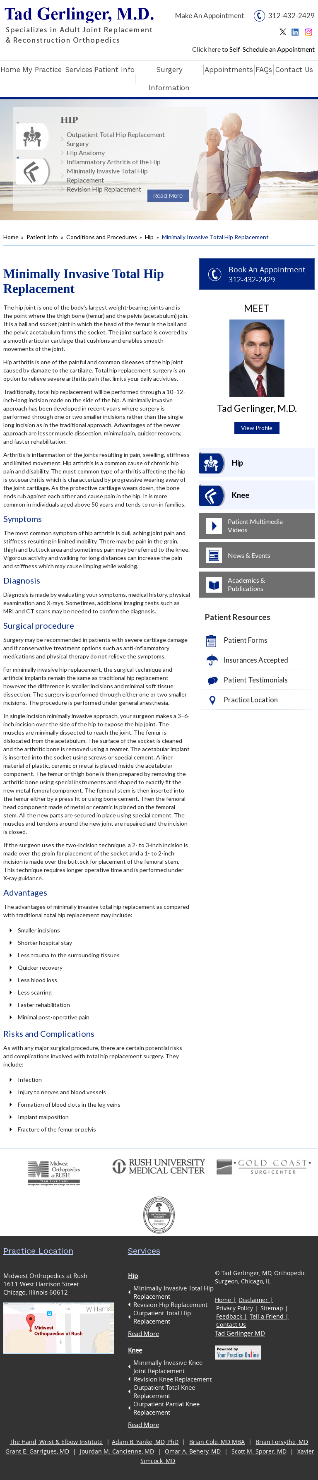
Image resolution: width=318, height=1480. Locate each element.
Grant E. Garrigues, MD (37, 1451)
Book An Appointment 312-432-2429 (267, 274)
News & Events (249, 555)
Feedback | (231, 1316)
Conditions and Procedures (101, 236)
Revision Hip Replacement (104, 189)
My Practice (42, 69)
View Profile (256, 427)
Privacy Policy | (237, 1308)
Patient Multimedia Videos (255, 525)
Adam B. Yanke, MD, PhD (145, 1442)
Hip (69, 119)
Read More (168, 195)
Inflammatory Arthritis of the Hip (114, 162)
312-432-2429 (291, 15)
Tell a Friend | (269, 1316)
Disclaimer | (255, 1300)
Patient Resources (237, 617)
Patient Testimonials (256, 679)
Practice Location (251, 699)
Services (78, 69)
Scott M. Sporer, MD (259, 1451)
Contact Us (294, 69)
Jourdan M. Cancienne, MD (117, 1451)
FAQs (263, 69)
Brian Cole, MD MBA (217, 1442)
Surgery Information (169, 78)
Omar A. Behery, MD (193, 1451)
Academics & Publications (246, 584)
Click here (206, 49)
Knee (240, 495)
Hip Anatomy (86, 152)
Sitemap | (274, 1308)
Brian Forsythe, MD (281, 1442)
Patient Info (114, 69)
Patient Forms (245, 640)
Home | (225, 1300)
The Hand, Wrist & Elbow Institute (56, 1442)
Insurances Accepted (256, 660)
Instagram (309, 34)
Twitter (284, 34)
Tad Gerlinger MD (240, 1333)
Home (10, 69)
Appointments (229, 69)
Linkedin (297, 34)
